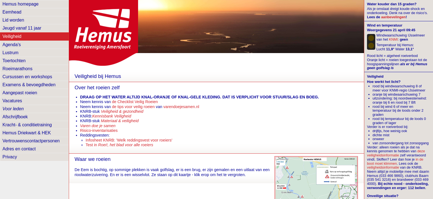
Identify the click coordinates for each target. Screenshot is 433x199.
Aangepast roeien (19, 92)
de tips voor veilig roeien (133, 106)
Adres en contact (19, 148)
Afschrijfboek (15, 116)
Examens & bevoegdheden (29, 84)
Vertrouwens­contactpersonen (31, 140)
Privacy (9, 157)
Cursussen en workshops (27, 76)
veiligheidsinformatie (383, 167)
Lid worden (13, 20)
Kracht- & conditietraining (27, 124)
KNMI (393, 39)
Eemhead (12, 12)
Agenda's (11, 44)
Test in (119, 145)
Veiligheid (12, 36)
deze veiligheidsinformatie (396, 153)
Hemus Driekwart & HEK (26, 132)
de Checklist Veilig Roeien (135, 102)
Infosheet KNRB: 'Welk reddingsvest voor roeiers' (129, 140)
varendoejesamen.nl (181, 106)
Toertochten (14, 60)
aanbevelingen (393, 17)
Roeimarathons (17, 68)
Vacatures (12, 100)
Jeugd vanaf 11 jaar (21, 28)
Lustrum (10, 52)
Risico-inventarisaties (99, 130)
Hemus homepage (20, 4)
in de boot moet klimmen (395, 161)
